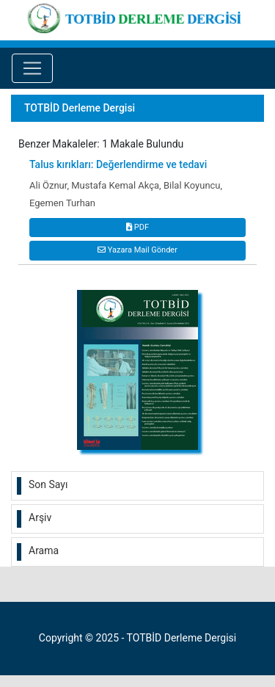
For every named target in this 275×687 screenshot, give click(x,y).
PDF (137, 227)
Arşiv (40, 517)
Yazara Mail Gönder (137, 250)
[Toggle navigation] (32, 68)
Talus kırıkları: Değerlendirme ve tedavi (118, 164)
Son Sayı (48, 484)
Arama (44, 550)
